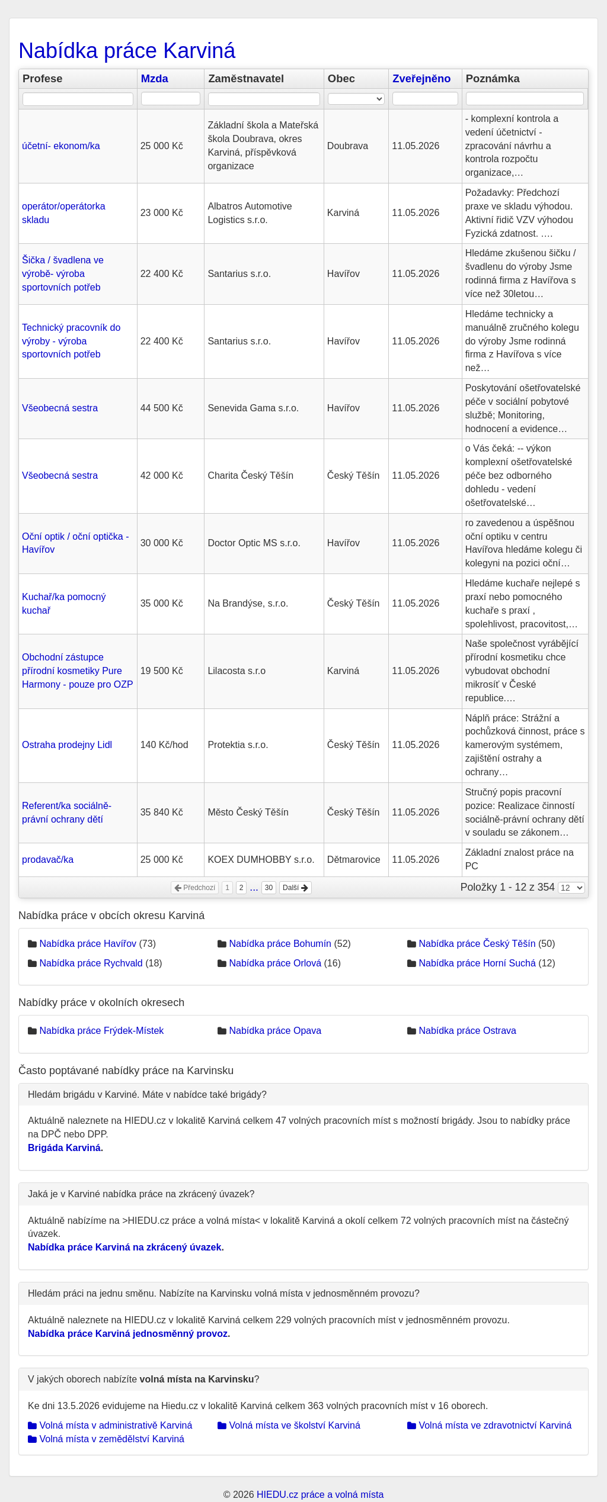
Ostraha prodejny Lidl (67, 745)
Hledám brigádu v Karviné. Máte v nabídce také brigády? (147, 1095)
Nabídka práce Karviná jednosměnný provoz (128, 1334)
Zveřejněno (421, 78)
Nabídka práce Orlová (275, 963)
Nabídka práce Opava (275, 1031)
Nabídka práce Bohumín (280, 944)
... (254, 887)
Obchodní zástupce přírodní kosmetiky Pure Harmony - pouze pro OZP (77, 670)
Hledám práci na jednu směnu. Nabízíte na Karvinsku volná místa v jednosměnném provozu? (224, 1293)
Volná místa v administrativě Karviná (110, 1425)
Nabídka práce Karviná (126, 50)
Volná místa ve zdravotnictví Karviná (489, 1425)
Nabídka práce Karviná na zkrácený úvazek (124, 1247)
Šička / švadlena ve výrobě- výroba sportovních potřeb (63, 273)
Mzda (154, 78)
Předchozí (194, 888)
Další (295, 888)
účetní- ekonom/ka (61, 146)
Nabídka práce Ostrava (467, 1031)
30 (269, 888)
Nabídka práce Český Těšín (476, 944)
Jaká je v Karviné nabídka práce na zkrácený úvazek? (141, 1194)
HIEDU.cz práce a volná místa (320, 1495)
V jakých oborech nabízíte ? (143, 1379)
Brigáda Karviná (64, 1148)
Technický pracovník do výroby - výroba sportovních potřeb (71, 341)
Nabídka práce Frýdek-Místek (101, 1031)
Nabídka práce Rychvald (90, 963)
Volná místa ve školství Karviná (289, 1425)
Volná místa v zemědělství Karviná (106, 1439)
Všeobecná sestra (60, 408)
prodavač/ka (48, 860)
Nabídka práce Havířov (87, 944)
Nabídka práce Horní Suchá (476, 963)
